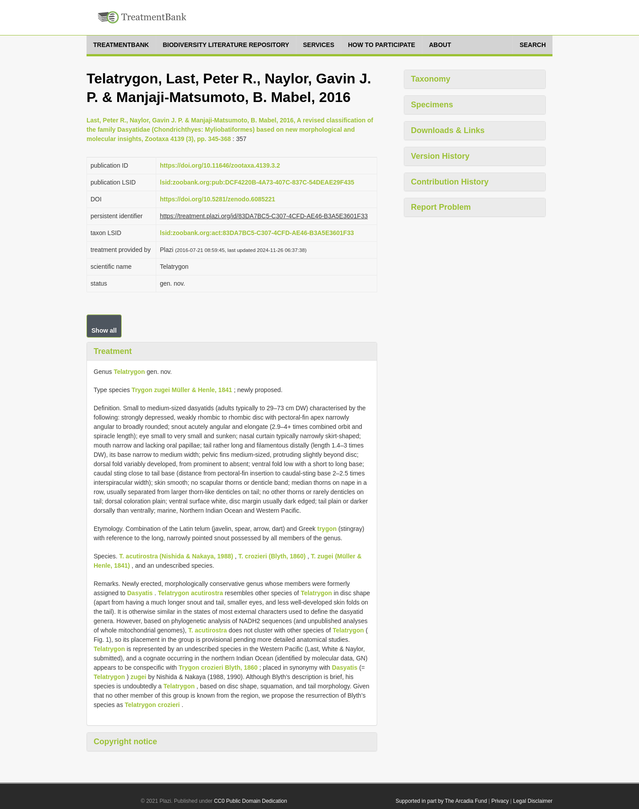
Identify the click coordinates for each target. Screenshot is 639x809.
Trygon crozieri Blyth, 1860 (217, 667)
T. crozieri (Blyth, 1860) (272, 556)
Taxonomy (430, 79)
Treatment (113, 351)
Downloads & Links (448, 130)
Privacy (500, 801)
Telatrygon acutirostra (190, 593)
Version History (440, 156)
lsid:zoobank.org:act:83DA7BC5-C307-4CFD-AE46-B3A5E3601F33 (257, 232)
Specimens (432, 104)
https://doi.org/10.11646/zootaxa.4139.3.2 (220, 165)
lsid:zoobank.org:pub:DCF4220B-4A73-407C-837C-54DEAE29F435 (257, 182)
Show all (104, 330)
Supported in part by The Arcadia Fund (441, 801)
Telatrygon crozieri (152, 704)
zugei (138, 676)
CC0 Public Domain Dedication (250, 801)
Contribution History (450, 181)
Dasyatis (140, 593)
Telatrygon (129, 371)
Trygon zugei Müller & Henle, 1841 (182, 389)
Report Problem (441, 207)
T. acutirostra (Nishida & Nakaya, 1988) (176, 556)
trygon (327, 528)
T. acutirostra (207, 630)
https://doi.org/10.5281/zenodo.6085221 (217, 199)
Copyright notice (125, 741)
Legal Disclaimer (532, 801)
